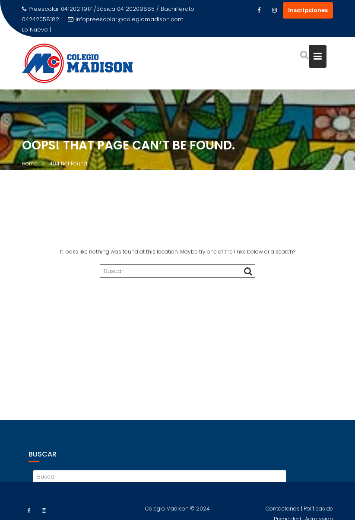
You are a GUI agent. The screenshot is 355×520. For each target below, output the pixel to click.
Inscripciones (308, 10)
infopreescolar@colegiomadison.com (126, 19)
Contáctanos (283, 511)
